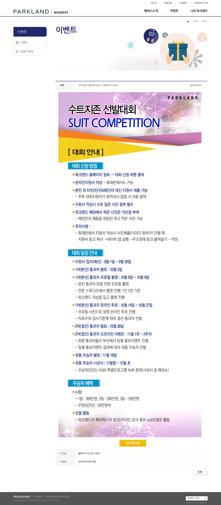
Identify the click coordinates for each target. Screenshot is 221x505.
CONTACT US (201, 2)
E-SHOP (183, 2)
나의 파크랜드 (199, 11)
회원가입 (168, 2)
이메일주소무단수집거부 (57, 496)
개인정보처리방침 (21, 496)
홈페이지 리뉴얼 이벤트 (89, 453)
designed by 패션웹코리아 (196, 502)
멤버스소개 (151, 11)
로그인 (154, 2)
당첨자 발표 (26, 51)
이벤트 (174, 11)
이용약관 (38, 496)
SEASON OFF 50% (87, 461)
